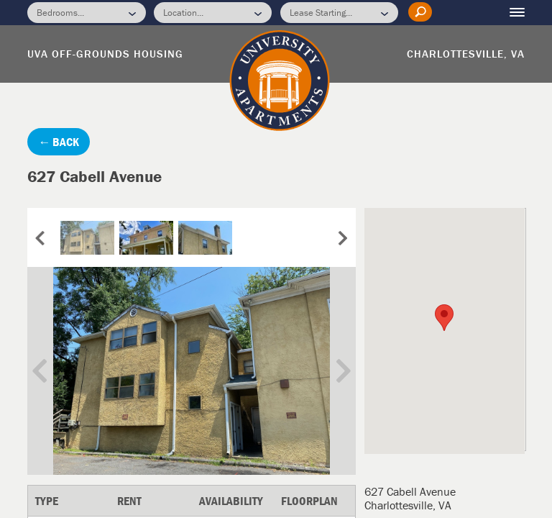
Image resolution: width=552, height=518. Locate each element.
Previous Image (50, 371)
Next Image (333, 371)
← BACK (58, 142)
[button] (444, 317)
